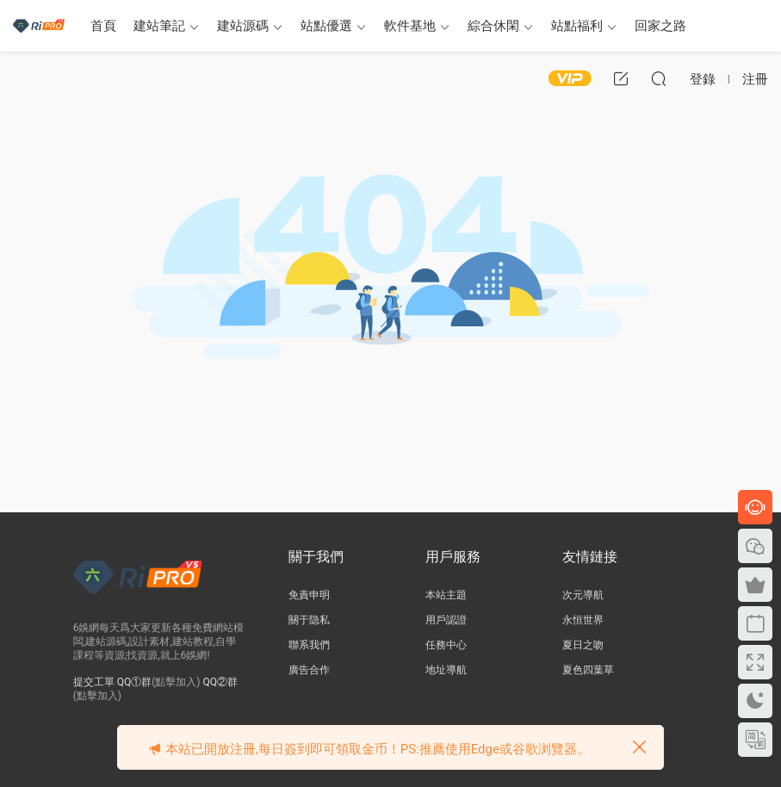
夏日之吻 (583, 645)
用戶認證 (446, 620)
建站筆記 (159, 26)
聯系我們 (309, 645)
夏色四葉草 (588, 670)
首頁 (103, 26)
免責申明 (309, 595)
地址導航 (446, 670)
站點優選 (326, 26)
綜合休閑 (493, 26)
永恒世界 (583, 620)
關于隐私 (309, 620)
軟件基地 (410, 26)
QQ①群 (134, 682)
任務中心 (446, 645)
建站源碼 (243, 26)
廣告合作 (309, 670)
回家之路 (660, 26)
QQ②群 (221, 682)
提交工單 (94, 682)
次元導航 (583, 595)
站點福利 (577, 26)
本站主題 (446, 595)
